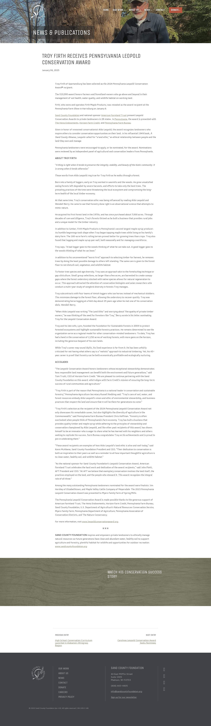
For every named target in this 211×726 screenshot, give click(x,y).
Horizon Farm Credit (89, 122)
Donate (175, 9)
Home (106, 9)
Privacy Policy (66, 696)
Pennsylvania (121, 119)
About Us (134, 9)
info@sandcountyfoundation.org (127, 691)
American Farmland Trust (114, 115)
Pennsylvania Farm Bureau (118, 122)
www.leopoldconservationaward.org (100, 521)
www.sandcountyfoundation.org (71, 546)
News (147, 9)
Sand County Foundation (67, 115)
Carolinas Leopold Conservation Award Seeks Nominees (136, 641)
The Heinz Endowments (66, 122)
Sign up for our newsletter (124, 697)
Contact (160, 9)
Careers (63, 692)
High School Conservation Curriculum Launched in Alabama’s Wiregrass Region (73, 643)
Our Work (118, 9)
